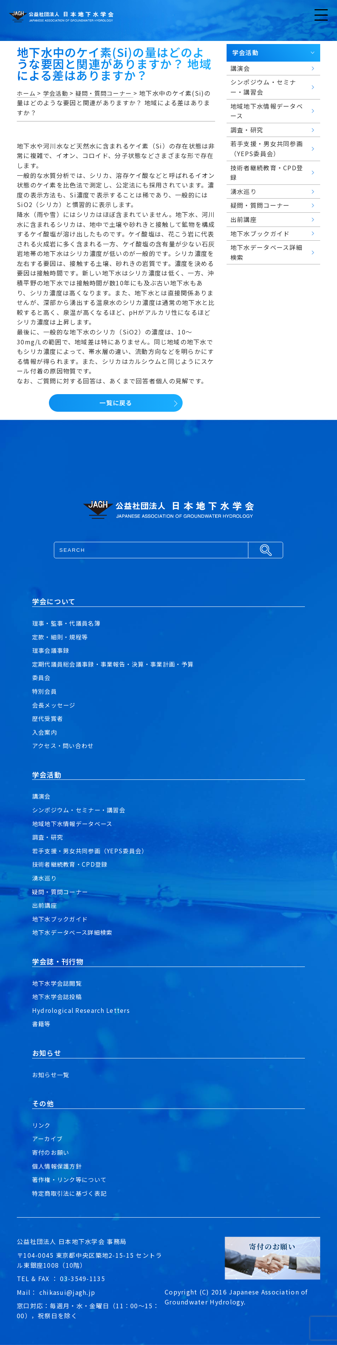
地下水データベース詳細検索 (75, 932)
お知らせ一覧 (52, 1074)
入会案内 (45, 732)
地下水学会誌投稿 (58, 996)
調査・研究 (48, 836)
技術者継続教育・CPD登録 (72, 864)
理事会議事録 (52, 650)
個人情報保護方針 (58, 1166)
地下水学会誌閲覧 (58, 983)
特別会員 (45, 691)
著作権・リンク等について (71, 1179)
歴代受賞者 (48, 718)
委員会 (42, 677)
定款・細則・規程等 (62, 636)
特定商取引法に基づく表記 (71, 1193)
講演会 (42, 795)
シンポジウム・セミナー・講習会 (81, 809)
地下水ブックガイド (62, 918)
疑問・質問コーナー (62, 891)
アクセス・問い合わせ (65, 745)
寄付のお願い (52, 1152)
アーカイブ (48, 1138)
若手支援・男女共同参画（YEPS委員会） (93, 850)
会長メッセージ (55, 704)
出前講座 (45, 905)
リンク (42, 1125)
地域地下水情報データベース (75, 823)
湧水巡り (45, 877)
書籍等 (42, 1023)
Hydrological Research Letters (82, 1010)
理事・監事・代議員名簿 (68, 623)
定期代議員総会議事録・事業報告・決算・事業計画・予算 (118, 663)
